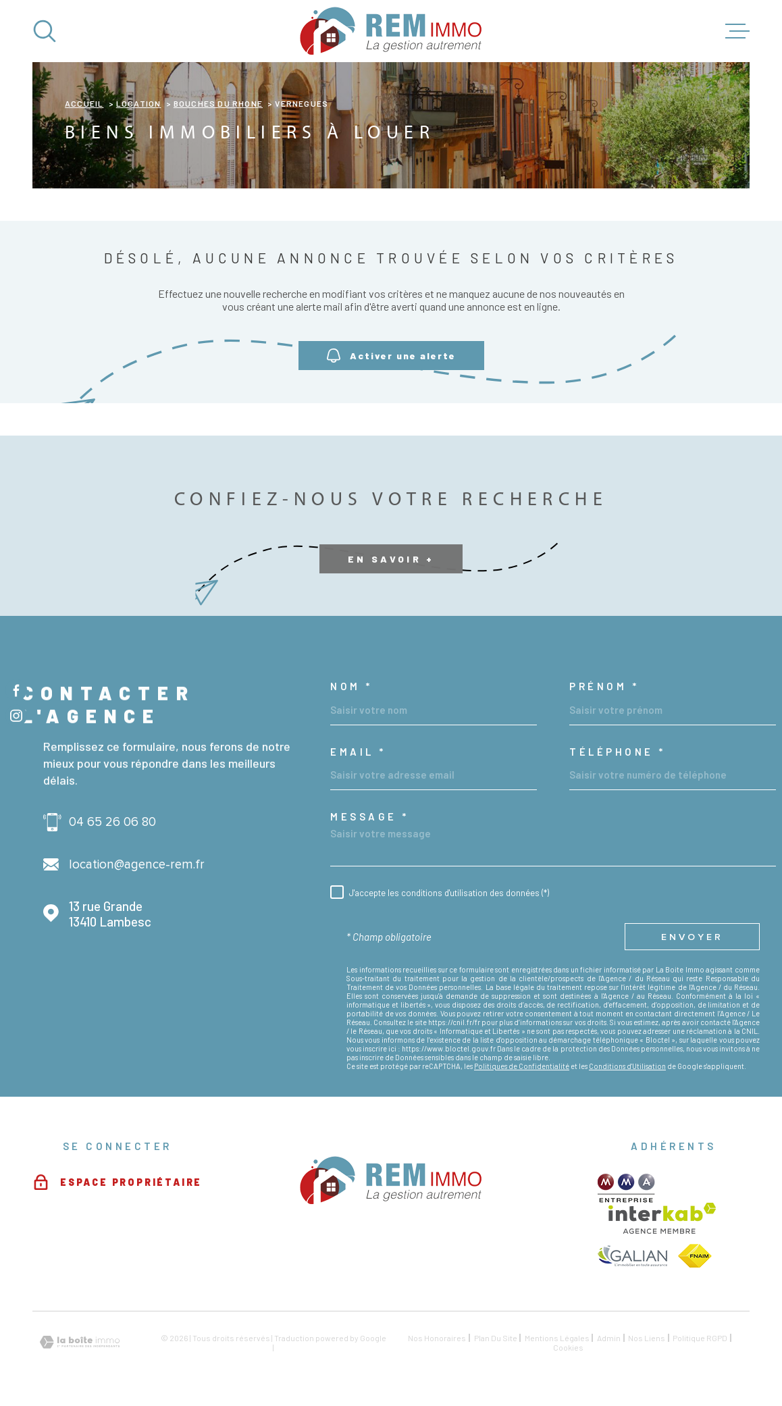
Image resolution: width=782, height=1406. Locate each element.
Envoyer (692, 936)
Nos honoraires (437, 1338)
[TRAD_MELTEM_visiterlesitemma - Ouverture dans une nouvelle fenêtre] (626, 1188)
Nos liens (646, 1338)
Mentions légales (557, 1338)
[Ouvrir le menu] (737, 31)
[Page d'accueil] (391, 31)
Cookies (568, 1347)
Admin (609, 1338)
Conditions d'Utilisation (627, 1066)
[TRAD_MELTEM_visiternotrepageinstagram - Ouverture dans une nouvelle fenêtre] (16, 716)
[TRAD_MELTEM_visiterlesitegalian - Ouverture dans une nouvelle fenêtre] (632, 1255)
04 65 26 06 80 (112, 822)
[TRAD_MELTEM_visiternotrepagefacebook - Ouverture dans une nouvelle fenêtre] (16, 690)
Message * (369, 817)
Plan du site (495, 1338)
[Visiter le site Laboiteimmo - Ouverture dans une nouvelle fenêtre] (79, 1342)
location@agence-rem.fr (137, 865)
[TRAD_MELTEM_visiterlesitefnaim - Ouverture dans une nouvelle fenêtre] (695, 1256)
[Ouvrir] (44, 31)
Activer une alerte (391, 356)
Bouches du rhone (218, 103)
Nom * (351, 686)
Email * (358, 752)
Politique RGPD (700, 1338)
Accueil (84, 103)
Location (138, 103)
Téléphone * (617, 752)
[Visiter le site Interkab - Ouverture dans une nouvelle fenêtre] (662, 1218)
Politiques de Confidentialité (521, 1066)
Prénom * (604, 686)
